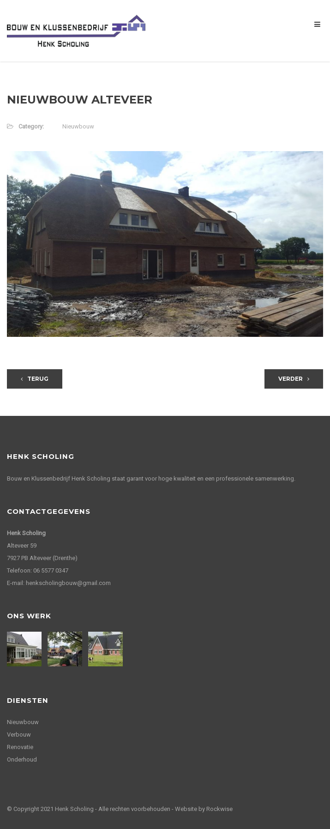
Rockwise (219, 808)
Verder (293, 378)
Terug (34, 378)
